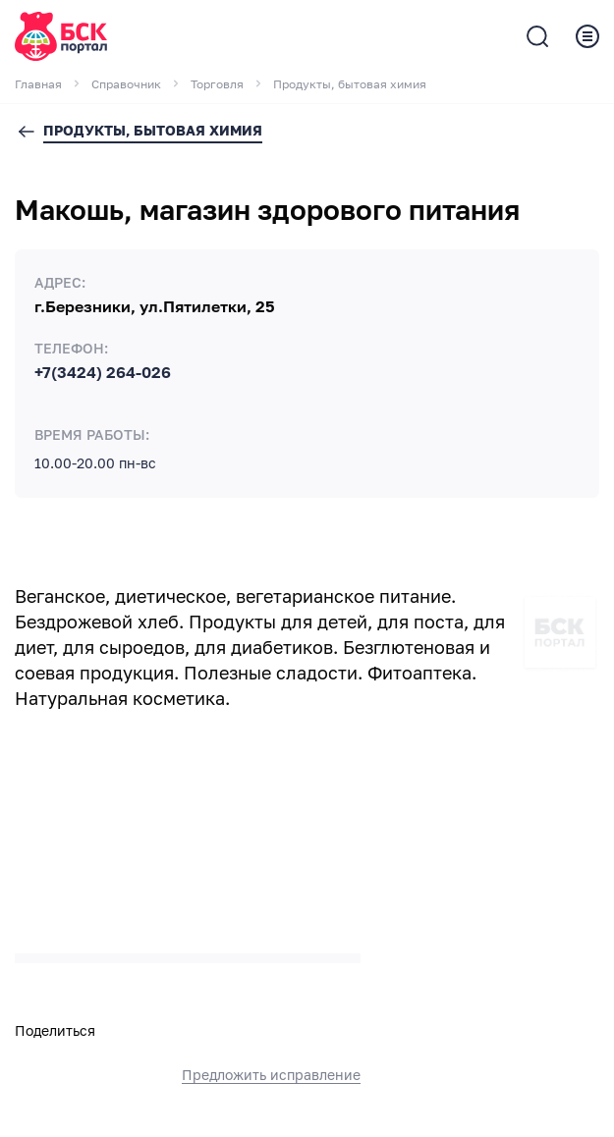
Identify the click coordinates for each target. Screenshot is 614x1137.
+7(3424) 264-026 (102, 373)
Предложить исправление (271, 1075)
